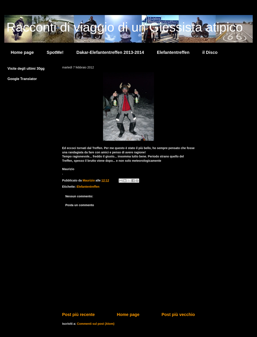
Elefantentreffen (173, 52)
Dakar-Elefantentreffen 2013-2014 (110, 52)
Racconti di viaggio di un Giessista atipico (124, 27)
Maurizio (89, 180)
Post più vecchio (178, 314)
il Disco (210, 52)
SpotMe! (55, 52)
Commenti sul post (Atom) (95, 323)
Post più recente (78, 314)
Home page (22, 52)
